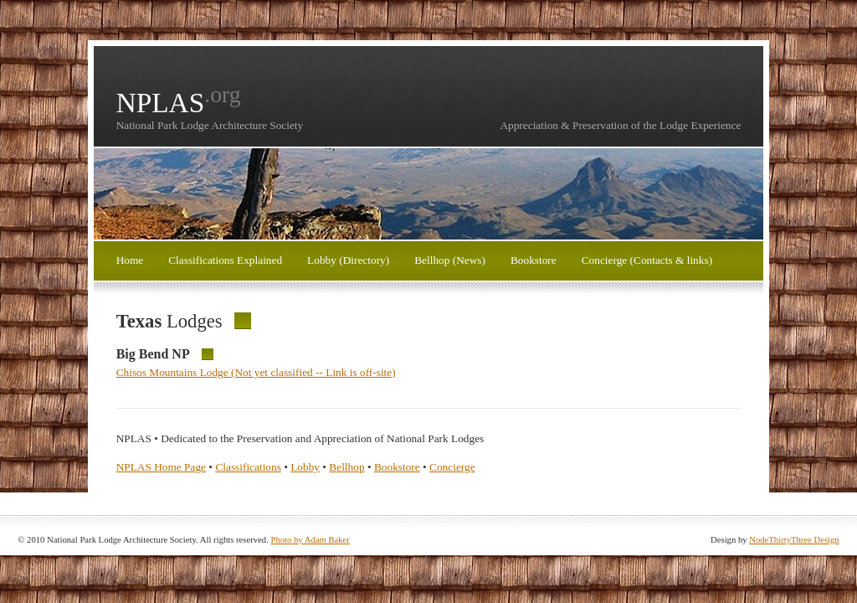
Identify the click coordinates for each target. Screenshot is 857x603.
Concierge (452, 467)
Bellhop (346, 467)
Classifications (247, 467)
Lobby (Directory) (348, 260)
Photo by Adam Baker (309, 539)
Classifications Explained (225, 260)
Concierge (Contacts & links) (647, 260)
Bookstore (534, 260)
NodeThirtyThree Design (794, 539)
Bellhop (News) (449, 260)
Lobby (305, 467)
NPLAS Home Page (161, 467)
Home (130, 260)
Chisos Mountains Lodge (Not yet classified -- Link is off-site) (256, 372)
